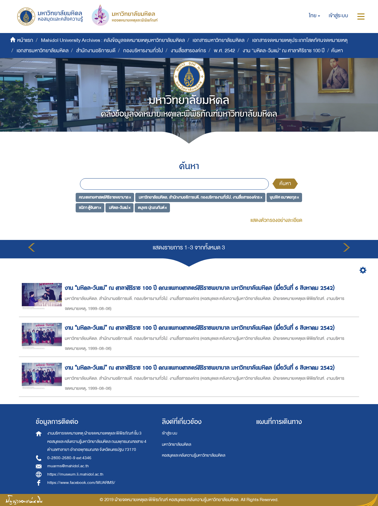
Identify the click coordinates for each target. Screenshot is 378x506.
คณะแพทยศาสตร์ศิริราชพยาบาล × (105, 197)
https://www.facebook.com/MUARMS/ (81, 482)
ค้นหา (285, 183)
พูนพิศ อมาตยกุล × (284, 197)
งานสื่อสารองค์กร (188, 50)
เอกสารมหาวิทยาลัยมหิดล (218, 40)
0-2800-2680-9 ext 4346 (69, 458)
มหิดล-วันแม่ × (119, 207)
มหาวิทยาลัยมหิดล (176, 444)
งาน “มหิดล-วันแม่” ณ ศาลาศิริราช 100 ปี (284, 50)
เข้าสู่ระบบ (169, 433)
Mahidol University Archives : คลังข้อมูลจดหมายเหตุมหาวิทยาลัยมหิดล (113, 40)
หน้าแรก (25, 40)
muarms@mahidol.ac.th (68, 466)
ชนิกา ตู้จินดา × (90, 207)
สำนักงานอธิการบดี (95, 50)
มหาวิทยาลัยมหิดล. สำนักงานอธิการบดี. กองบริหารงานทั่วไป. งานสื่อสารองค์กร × (200, 197)
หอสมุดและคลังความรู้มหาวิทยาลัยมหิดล (193, 455)
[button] (314, 16)
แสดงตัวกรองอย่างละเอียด (276, 220)
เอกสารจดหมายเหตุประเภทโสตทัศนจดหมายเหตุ (300, 40)
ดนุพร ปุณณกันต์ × (152, 207)
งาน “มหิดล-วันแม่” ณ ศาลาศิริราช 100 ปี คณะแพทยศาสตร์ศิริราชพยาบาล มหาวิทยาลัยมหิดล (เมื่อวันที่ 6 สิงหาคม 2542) (200, 288)
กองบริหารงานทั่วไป (143, 50)
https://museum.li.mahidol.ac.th (75, 474)
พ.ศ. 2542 (224, 50)
